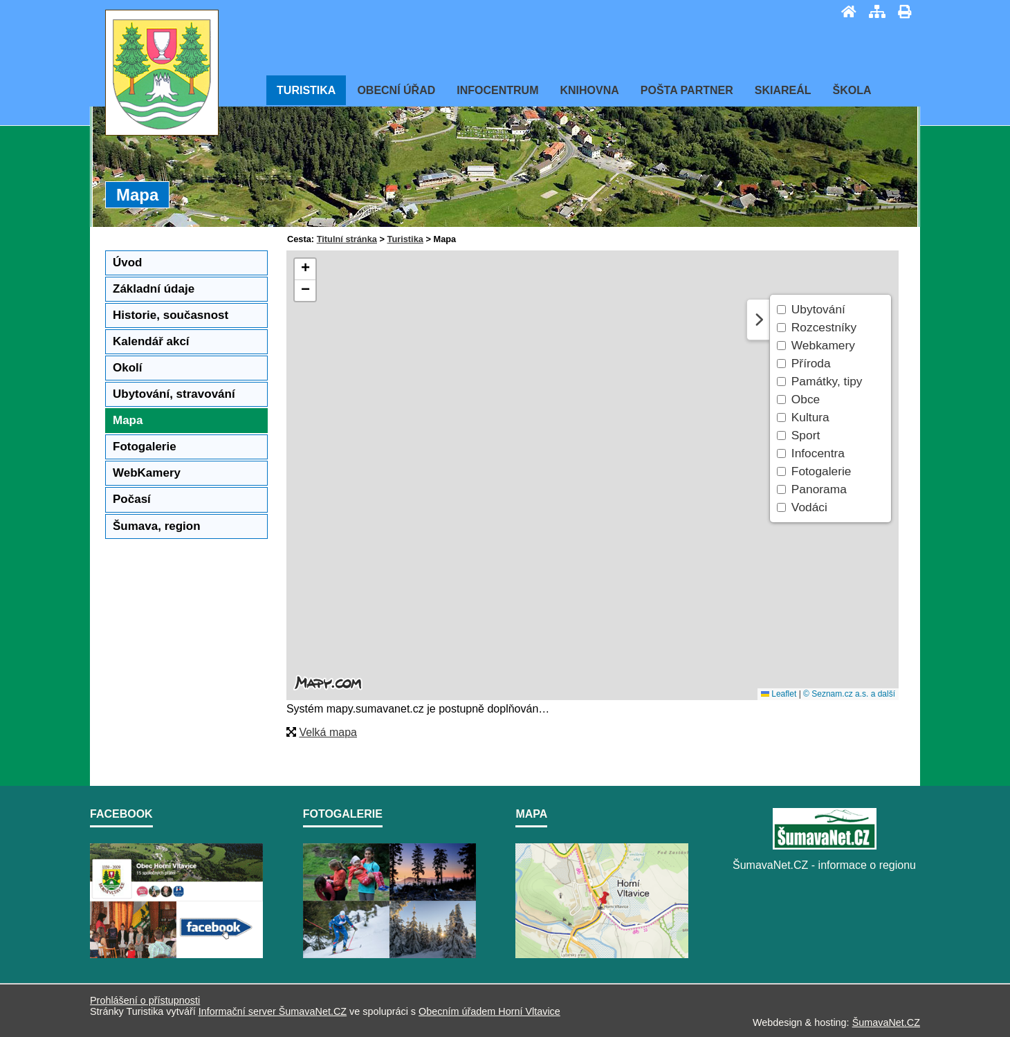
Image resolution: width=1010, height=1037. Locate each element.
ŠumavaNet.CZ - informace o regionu (824, 865)
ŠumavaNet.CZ (886, 1022)
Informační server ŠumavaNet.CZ (273, 1011)
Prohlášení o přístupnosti (145, 1000)
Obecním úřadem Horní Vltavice (489, 1011)
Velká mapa (328, 732)
